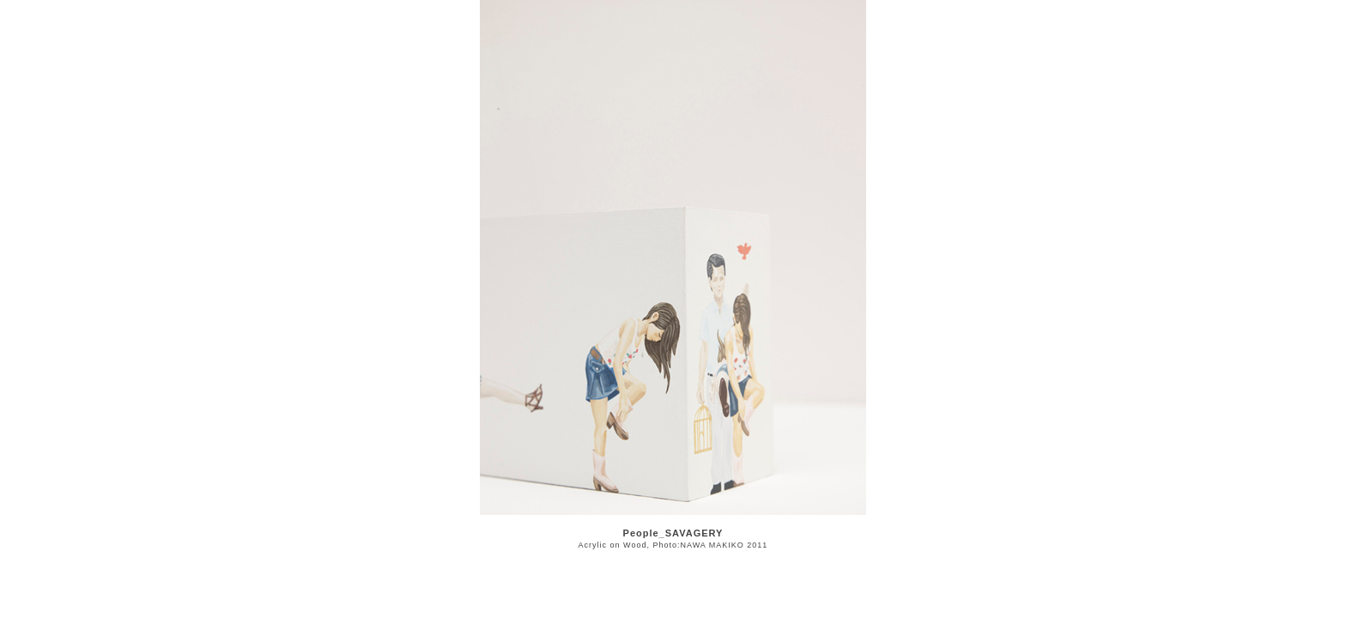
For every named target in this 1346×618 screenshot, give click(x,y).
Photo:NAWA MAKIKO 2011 (709, 545)
